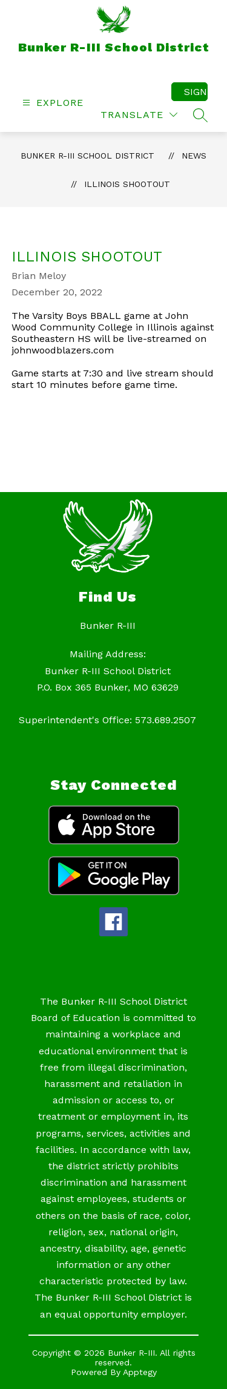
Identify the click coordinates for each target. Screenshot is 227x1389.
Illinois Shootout (127, 184)
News (194, 155)
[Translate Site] (138, 114)
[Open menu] (51, 102)
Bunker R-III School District (87, 155)
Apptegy (140, 1372)
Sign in (196, 91)
